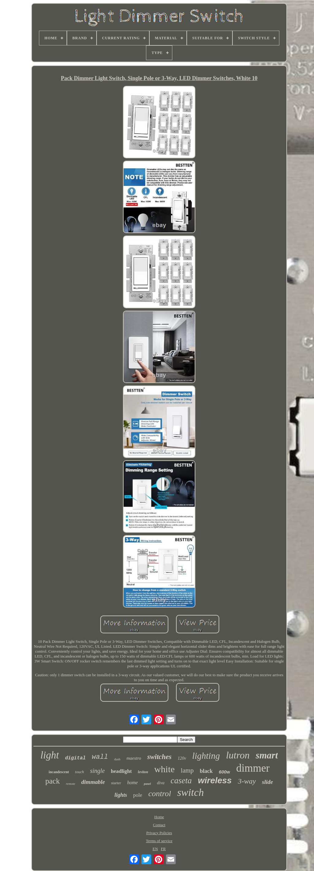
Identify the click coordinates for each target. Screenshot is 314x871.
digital (75, 758)
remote (70, 783)
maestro (133, 758)
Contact (159, 825)
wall (100, 757)
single (97, 770)
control (159, 793)
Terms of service (159, 840)
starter (116, 783)
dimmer (253, 768)
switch (190, 792)
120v (182, 758)
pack (52, 781)
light (49, 755)
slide (267, 782)
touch (79, 771)
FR (163, 848)
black (206, 771)
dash (117, 759)
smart (267, 755)
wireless (215, 780)
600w (224, 771)
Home (159, 817)
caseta (181, 780)
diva (160, 783)
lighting (206, 756)
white (164, 769)
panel (147, 783)
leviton (143, 772)
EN (155, 848)
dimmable (93, 782)
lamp (187, 770)
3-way (247, 781)
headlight (121, 771)
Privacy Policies (159, 833)
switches (159, 757)
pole (137, 795)
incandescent (59, 772)
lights (120, 795)
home (132, 782)
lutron (238, 755)
